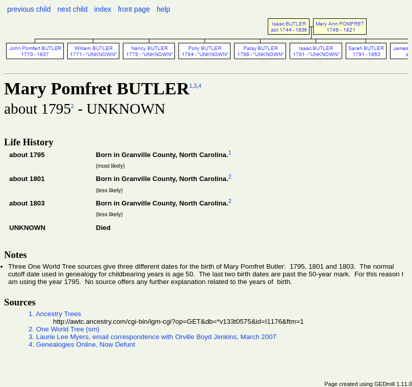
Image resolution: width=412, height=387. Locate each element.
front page (134, 9)
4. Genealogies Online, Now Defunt (82, 344)
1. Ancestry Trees (55, 314)
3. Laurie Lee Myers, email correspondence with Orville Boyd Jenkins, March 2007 (152, 337)
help (163, 9)
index (102, 9)
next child (73, 9)
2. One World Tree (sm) (64, 329)
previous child (29, 9)
